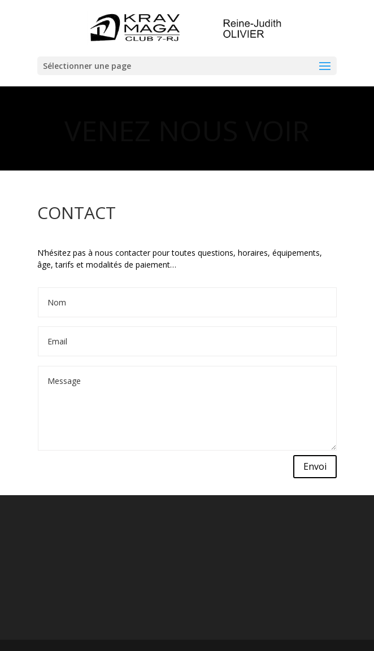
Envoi (315, 466)
